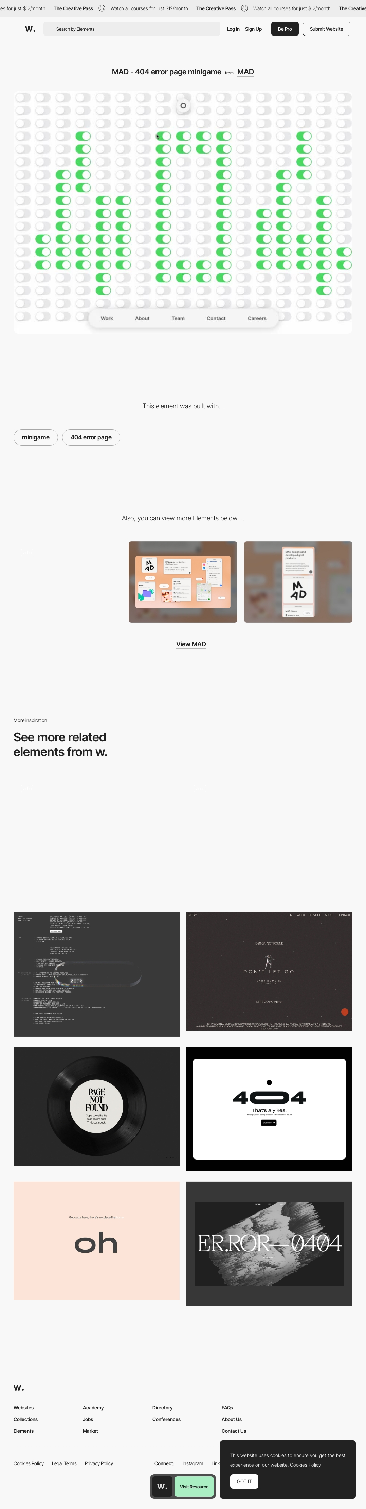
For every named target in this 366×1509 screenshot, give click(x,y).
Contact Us (234, 1431)
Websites (24, 1408)
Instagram (193, 1463)
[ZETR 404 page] (97, 974)
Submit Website (326, 29)
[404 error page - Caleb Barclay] (97, 1241)
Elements (24, 1431)
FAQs (227, 1408)
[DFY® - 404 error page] (269, 971)
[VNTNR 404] (269, 1244)
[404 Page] (269, 1109)
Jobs (88, 1419)
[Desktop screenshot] (183, 582)
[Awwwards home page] (162, 1486)
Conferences (166, 1419)
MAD (245, 71)
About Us (232, 1419)
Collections (26, 1419)
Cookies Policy (29, 1463)
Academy (93, 1408)
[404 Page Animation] (97, 839)
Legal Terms (64, 1463)
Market (90, 1431)
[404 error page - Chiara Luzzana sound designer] (97, 1106)
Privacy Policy (99, 1463)
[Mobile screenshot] (298, 582)
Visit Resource (194, 1486)
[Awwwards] (30, 29)
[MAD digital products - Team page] (68, 580)
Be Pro (285, 29)
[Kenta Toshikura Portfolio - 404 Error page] (269, 836)
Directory (162, 1408)
